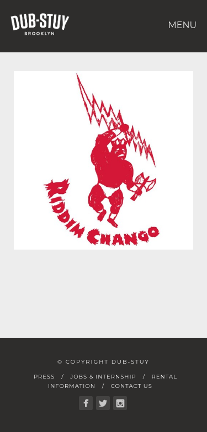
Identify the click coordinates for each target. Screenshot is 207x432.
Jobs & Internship (103, 376)
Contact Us (131, 386)
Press (44, 376)
